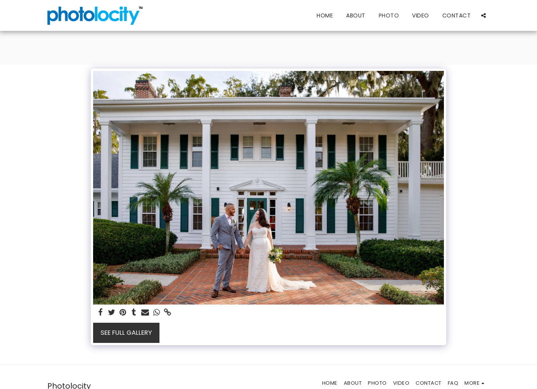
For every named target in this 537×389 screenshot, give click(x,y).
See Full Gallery (126, 332)
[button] (483, 15)
